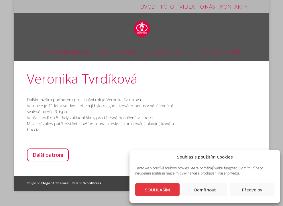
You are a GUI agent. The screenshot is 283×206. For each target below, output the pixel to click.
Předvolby (252, 190)
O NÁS (207, 7)
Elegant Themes (54, 183)
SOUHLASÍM (157, 190)
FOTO (167, 7)
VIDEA (187, 7)
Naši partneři (220, 52)
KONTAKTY (233, 7)
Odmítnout (205, 190)
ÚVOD (148, 7)
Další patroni (48, 154)
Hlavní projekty (66, 52)
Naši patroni (117, 52)
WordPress (92, 183)
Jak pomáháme (167, 52)
